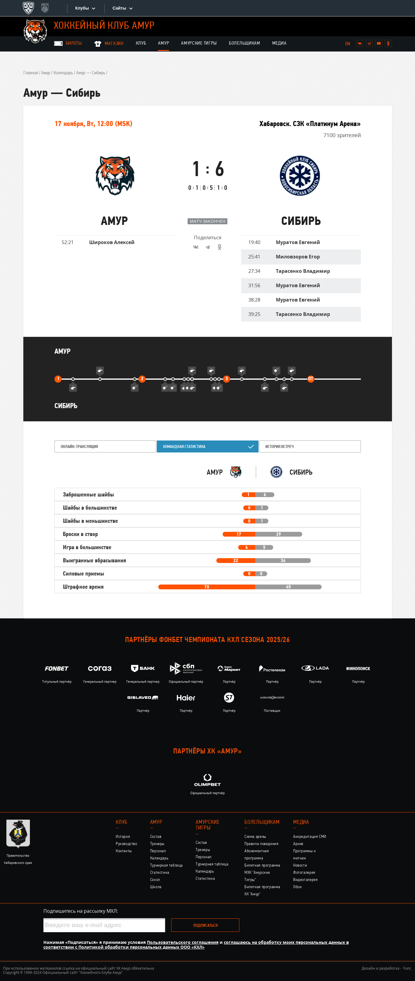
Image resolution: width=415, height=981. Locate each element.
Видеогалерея (305, 880)
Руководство (126, 844)
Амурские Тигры (199, 43)
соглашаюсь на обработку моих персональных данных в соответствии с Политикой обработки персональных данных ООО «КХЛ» (196, 944)
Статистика (159, 873)
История (123, 837)
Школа (156, 887)
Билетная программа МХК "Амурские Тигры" (262, 872)
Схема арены (255, 837)
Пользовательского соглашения (182, 942)
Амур (163, 43)
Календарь (63, 73)
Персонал (158, 851)
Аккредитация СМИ (309, 837)
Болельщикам (244, 43)
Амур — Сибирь (90, 73)
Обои (297, 887)
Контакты (124, 851)
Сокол (155, 880)
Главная (30, 73)
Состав (156, 837)
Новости (300, 865)
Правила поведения (261, 844)
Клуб (141, 43)
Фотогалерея (304, 873)
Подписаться (205, 926)
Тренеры (157, 844)
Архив (298, 844)
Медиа (279, 43)
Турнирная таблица (166, 865)
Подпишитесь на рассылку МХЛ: (80, 911)
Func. (407, 968)
